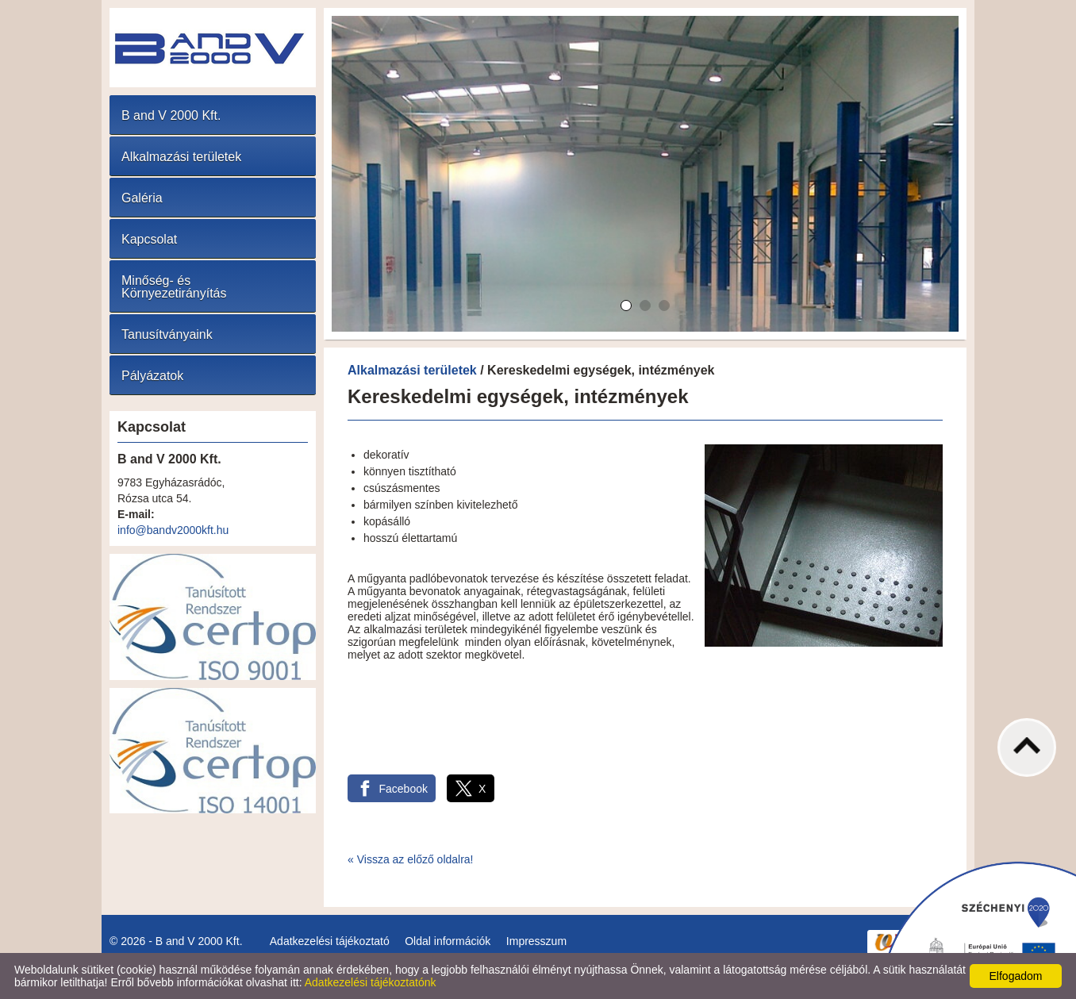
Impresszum (536, 941)
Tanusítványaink (167, 334)
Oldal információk (447, 941)
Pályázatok (152, 375)
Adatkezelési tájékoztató (330, 941)
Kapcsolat (149, 239)
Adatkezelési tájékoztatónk (370, 982)
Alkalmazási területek (181, 156)
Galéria (142, 198)
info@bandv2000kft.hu (173, 530)
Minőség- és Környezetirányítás (174, 287)
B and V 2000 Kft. (171, 115)
